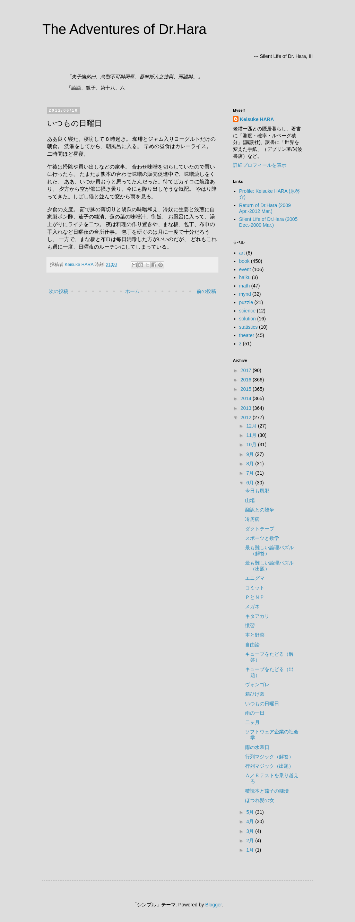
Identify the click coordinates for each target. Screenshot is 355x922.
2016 (247, 379)
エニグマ (255, 578)
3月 (250, 831)
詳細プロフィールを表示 (259, 165)
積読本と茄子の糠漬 (267, 791)
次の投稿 (58, 291)
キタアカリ (257, 616)
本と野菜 (255, 635)
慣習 (250, 625)
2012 (247, 417)
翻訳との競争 (259, 509)
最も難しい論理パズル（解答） (269, 550)
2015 (247, 389)
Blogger (213, 904)
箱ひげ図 (255, 694)
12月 (252, 426)
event (245, 269)
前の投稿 (206, 291)
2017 (247, 370)
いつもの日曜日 (262, 703)
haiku (245, 277)
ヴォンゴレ (257, 684)
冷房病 (252, 519)
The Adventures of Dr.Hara (124, 29)
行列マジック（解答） (269, 756)
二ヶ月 (252, 722)
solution (247, 318)
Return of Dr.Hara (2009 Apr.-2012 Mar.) (265, 208)
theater (246, 335)
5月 (250, 812)
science (247, 310)
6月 (250, 482)
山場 (250, 500)
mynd (245, 294)
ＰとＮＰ (255, 597)
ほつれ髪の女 (259, 800)
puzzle (246, 302)
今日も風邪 (257, 490)
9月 (250, 454)
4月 (250, 821)
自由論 (252, 644)
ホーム (132, 291)
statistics (248, 327)
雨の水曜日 (257, 747)
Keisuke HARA (257, 119)
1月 (250, 850)
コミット (255, 588)
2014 (247, 398)
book (244, 261)
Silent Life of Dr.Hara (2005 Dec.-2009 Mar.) (268, 222)
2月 (250, 840)
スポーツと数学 (262, 538)
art (242, 253)
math (244, 285)
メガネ (252, 606)
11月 (252, 435)
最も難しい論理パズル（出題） (269, 565)
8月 (250, 463)
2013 (247, 408)
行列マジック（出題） (269, 766)
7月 (250, 473)
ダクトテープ (259, 529)
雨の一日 (255, 713)
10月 (252, 444)
